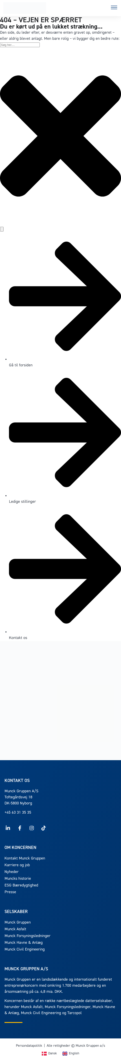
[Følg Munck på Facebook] (19, 828)
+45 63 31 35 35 (17, 813)
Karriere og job (17, 865)
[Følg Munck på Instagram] (31, 828)
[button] (114, 8)
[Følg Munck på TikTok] (43, 828)
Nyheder (11, 872)
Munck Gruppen (17, 922)
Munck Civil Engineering (24, 949)
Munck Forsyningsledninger (27, 936)
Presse (10, 892)
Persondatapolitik (29, 1046)
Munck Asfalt (15, 929)
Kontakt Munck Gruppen (24, 858)
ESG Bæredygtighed (21, 885)
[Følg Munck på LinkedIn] (7, 828)
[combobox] (20, 44)
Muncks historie (17, 879)
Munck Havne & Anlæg (23, 943)
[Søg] (2, 229)
